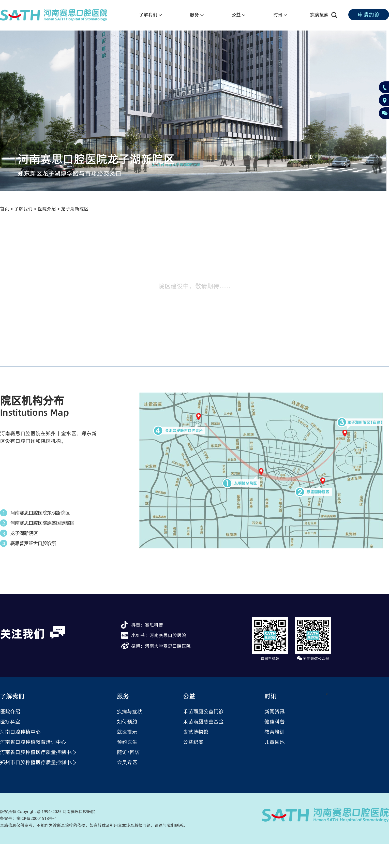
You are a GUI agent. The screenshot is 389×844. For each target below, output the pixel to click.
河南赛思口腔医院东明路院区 (40, 512)
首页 (4, 209)
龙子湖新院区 (74, 209)
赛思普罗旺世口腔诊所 (33, 543)
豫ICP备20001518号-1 (36, 818)
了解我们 (23, 209)
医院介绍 (47, 209)
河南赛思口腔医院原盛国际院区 (42, 522)
